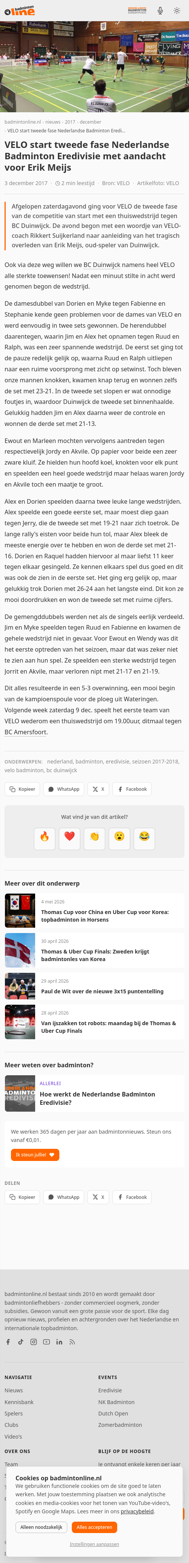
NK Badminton (116, 1402)
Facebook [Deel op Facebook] (132, 789)
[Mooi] (70, 839)
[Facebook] (8, 1341)
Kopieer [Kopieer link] (22, 789)
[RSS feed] (72, 1341)
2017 (70, 122)
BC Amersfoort (25, 732)
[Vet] (45, 839)
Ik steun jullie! (35, 1154)
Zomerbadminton (120, 1424)
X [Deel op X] (98, 789)
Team (11, 1464)
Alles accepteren (94, 1527)
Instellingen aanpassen (94, 1544)
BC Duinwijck (102, 265)
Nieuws (14, 1390)
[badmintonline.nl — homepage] (20, 11)
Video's (13, 1436)
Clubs (11, 1424)
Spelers (14, 1413)
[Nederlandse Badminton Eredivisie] (137, 10)
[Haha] (144, 839)
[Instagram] (33, 1341)
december (90, 122)
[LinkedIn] (59, 1341)
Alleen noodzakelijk (41, 1527)
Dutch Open (113, 1413)
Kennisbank (19, 1402)
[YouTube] (46, 1341)
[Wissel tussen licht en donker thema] (176, 10)
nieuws (52, 122)
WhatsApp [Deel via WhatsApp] (63, 789)
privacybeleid (137, 1511)
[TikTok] (20, 1341)
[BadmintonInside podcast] (160, 10)
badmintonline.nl (23, 122)
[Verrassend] (119, 839)
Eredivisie (110, 1390)
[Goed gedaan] (94, 839)
